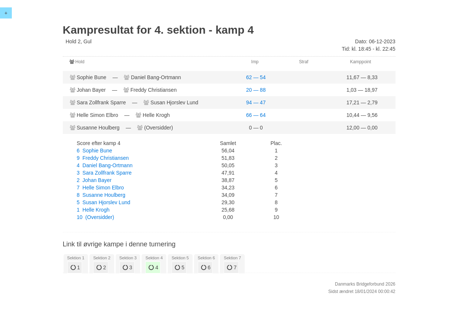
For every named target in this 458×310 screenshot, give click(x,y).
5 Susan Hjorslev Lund (103, 202)
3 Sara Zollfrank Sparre (104, 173)
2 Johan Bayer (94, 180)
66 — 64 (256, 115)
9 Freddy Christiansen (103, 158)
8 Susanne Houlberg (101, 195)
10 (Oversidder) (95, 217)
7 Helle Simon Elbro (100, 188)
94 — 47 (256, 102)
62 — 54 (256, 77)
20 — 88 (256, 90)
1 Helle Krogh (93, 210)
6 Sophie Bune (94, 151)
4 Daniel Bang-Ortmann (105, 165)
